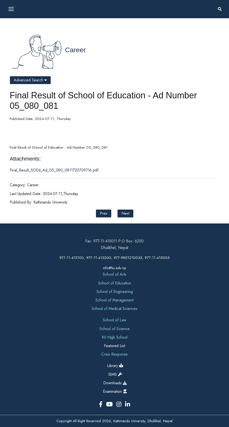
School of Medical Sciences (114, 308)
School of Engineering (114, 291)
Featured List (114, 346)
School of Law (114, 320)
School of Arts (114, 274)
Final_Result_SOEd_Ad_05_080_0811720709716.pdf (54, 170)
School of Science (115, 329)
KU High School (114, 337)
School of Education (114, 283)
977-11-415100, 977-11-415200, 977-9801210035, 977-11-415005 (114, 257)
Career (75, 50)
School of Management (114, 300)
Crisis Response (114, 354)
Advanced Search (30, 80)
